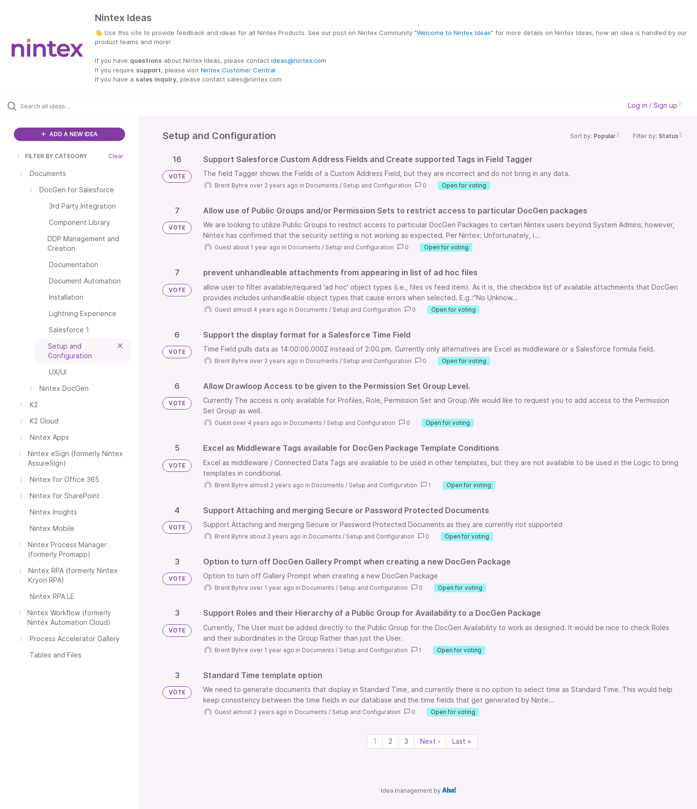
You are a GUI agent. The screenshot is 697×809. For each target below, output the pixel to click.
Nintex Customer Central (238, 70)
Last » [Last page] (461, 741)
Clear (116, 156)
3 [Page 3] (406, 741)
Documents (322, 185)
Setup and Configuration (377, 185)
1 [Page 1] (375, 741)
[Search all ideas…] (81, 106)
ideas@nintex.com (298, 60)
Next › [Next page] (430, 741)
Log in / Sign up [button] (655, 105)
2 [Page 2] (390, 741)
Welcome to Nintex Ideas (454, 32)
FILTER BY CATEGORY (51, 156)
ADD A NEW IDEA (69, 134)
